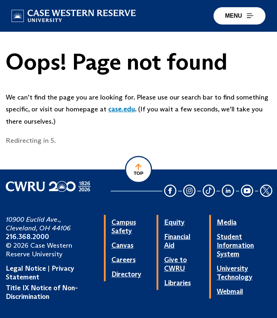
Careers (123, 259)
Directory (126, 274)
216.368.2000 (27, 236)
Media (227, 222)
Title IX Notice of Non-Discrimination (42, 292)
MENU (239, 16)
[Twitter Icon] (266, 191)
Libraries (177, 282)
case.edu (121, 109)
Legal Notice (26, 268)
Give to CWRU (175, 264)
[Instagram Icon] (190, 191)
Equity (174, 222)
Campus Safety (123, 226)
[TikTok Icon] (209, 191)
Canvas (122, 245)
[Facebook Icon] (170, 191)
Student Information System (235, 245)
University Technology (234, 272)
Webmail (230, 291)
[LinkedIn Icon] (228, 191)
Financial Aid (177, 240)
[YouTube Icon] (247, 191)
